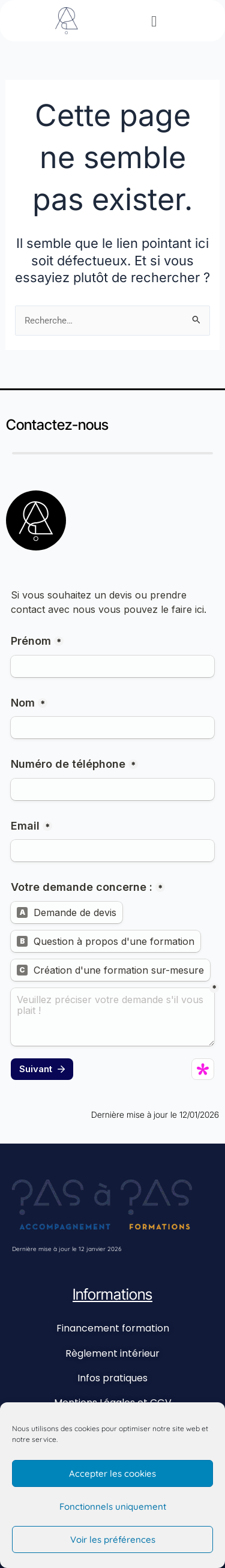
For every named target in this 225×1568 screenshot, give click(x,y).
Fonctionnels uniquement (112, 1506)
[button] (154, 21)
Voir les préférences (112, 1539)
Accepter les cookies (112, 1473)
